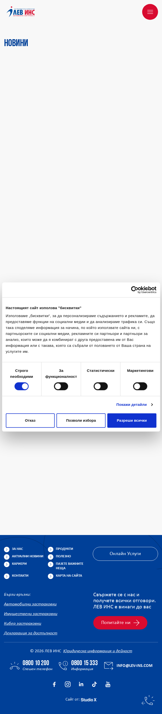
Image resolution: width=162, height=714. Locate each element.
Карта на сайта (69, 576)
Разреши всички (132, 420)
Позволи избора (81, 420)
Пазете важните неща (69, 566)
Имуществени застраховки (30, 614)
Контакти (20, 576)
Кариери (19, 564)
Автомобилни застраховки (30, 604)
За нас (17, 549)
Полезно (63, 556)
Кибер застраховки (22, 623)
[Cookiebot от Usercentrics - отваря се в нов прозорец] (134, 290)
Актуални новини (27, 556)
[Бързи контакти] (148, 700)
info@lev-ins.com (135, 666)
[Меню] (150, 12)
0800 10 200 (36, 663)
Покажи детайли (131, 404)
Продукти (64, 549)
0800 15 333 (84, 663)
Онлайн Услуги (125, 553)
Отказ (30, 420)
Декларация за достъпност (30, 633)
